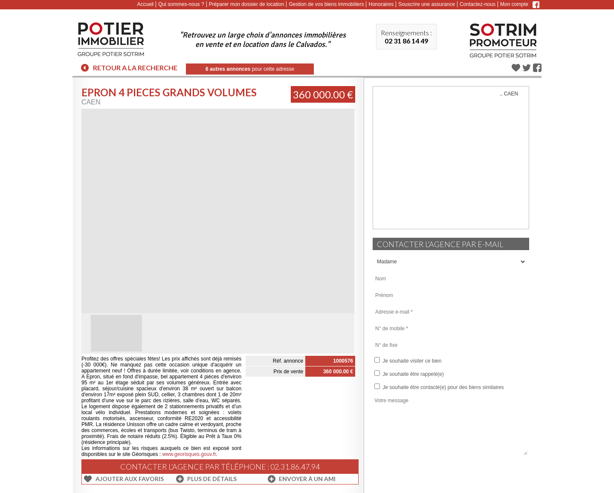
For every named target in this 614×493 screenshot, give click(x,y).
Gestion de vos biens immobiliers (326, 4)
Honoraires (381, 4)
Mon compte (514, 4)
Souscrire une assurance (426, 4)
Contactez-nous (477, 4)
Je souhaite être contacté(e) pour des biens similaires (439, 386)
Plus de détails (212, 478)
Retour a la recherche (135, 67)
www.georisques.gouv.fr (189, 454)
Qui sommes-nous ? (181, 4)
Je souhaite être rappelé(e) (409, 373)
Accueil (145, 4)
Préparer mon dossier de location (246, 4)
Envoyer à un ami (307, 478)
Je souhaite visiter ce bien (407, 360)
